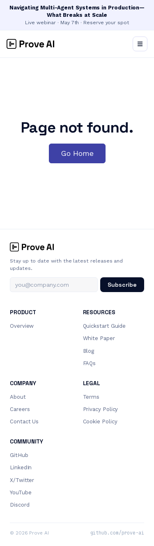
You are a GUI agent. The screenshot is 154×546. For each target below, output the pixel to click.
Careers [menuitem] (20, 409)
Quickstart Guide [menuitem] (104, 326)
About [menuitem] (18, 397)
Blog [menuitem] (88, 351)
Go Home (77, 153)
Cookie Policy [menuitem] (100, 421)
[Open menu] (140, 44)
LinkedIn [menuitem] (21, 467)
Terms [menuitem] (91, 397)
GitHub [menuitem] (19, 455)
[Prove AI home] (77, 246)
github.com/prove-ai (117, 533)
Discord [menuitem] (19, 505)
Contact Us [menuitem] (24, 421)
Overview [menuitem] (22, 326)
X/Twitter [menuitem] (22, 480)
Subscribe (122, 284)
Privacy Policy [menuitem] (100, 409)
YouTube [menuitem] (20, 492)
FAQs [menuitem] (89, 363)
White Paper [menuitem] (99, 338)
